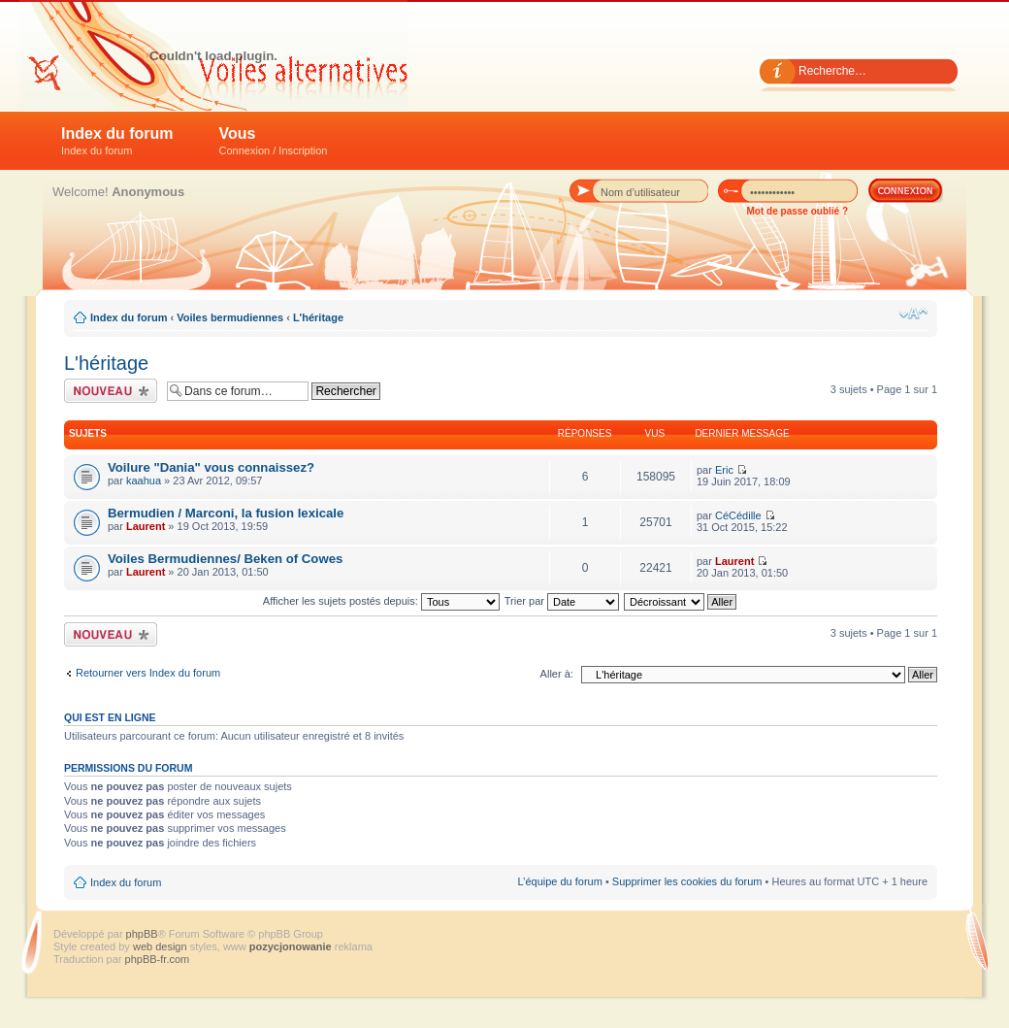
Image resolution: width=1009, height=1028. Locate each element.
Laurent (145, 526)
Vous (273, 140)
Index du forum (117, 140)
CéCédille (738, 515)
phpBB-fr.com (157, 959)
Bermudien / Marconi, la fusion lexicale (225, 513)
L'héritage (318, 317)
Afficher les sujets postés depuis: (381, 601)
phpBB (142, 934)
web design (161, 946)
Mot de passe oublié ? (797, 211)
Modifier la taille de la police (913, 313)
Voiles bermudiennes (230, 317)
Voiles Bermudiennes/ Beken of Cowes (225, 558)
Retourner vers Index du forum (148, 673)
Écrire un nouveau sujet (110, 391)
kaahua (143, 480)
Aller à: (556, 674)
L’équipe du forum (559, 881)
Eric (724, 470)
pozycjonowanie (290, 946)
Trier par (561, 601)
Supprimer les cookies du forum (687, 881)
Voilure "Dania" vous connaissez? (211, 467)
